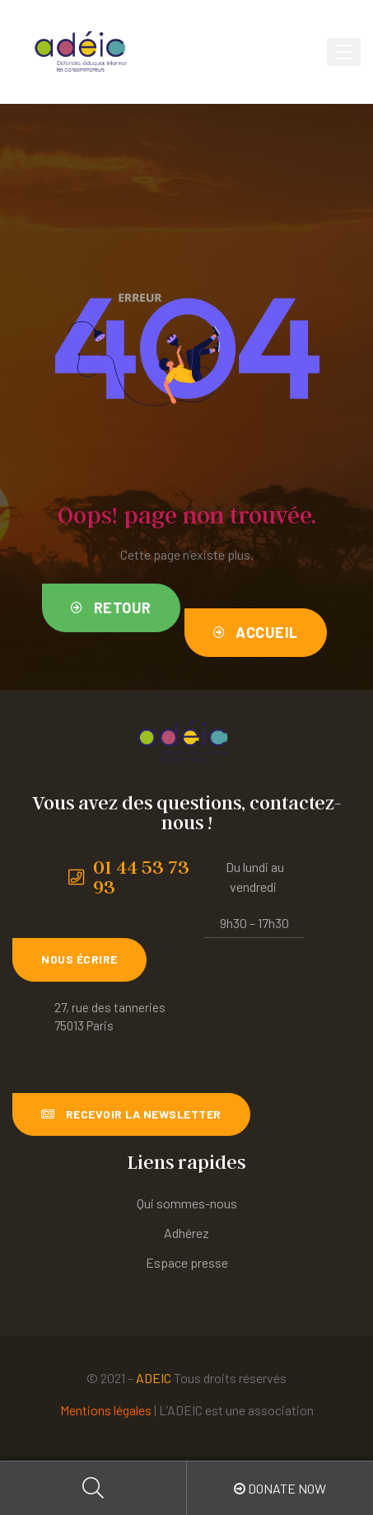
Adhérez (186, 1233)
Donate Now (280, 1488)
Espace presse (187, 1262)
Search (93, 1488)
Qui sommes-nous (187, 1203)
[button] (111, 608)
